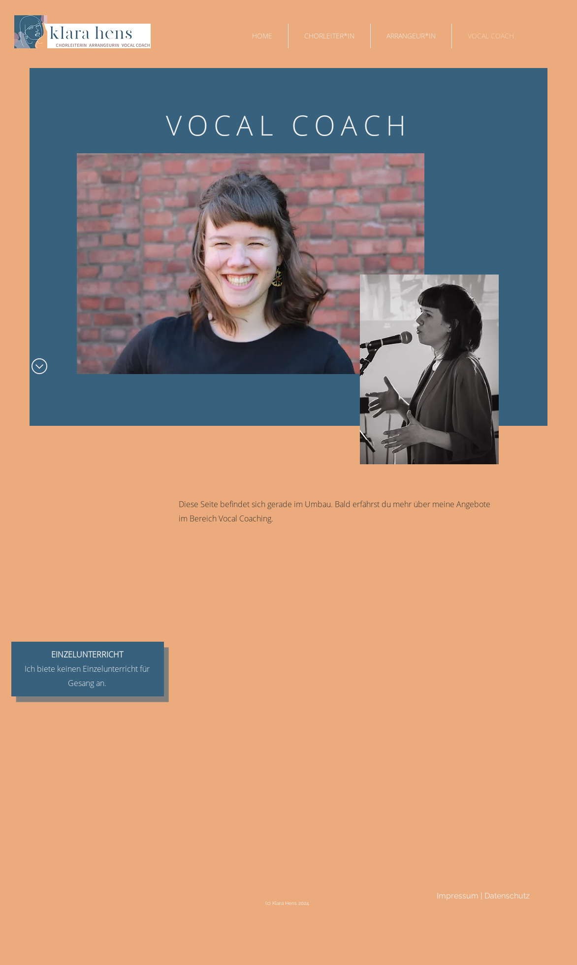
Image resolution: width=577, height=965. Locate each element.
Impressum (459, 895)
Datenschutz (507, 895)
